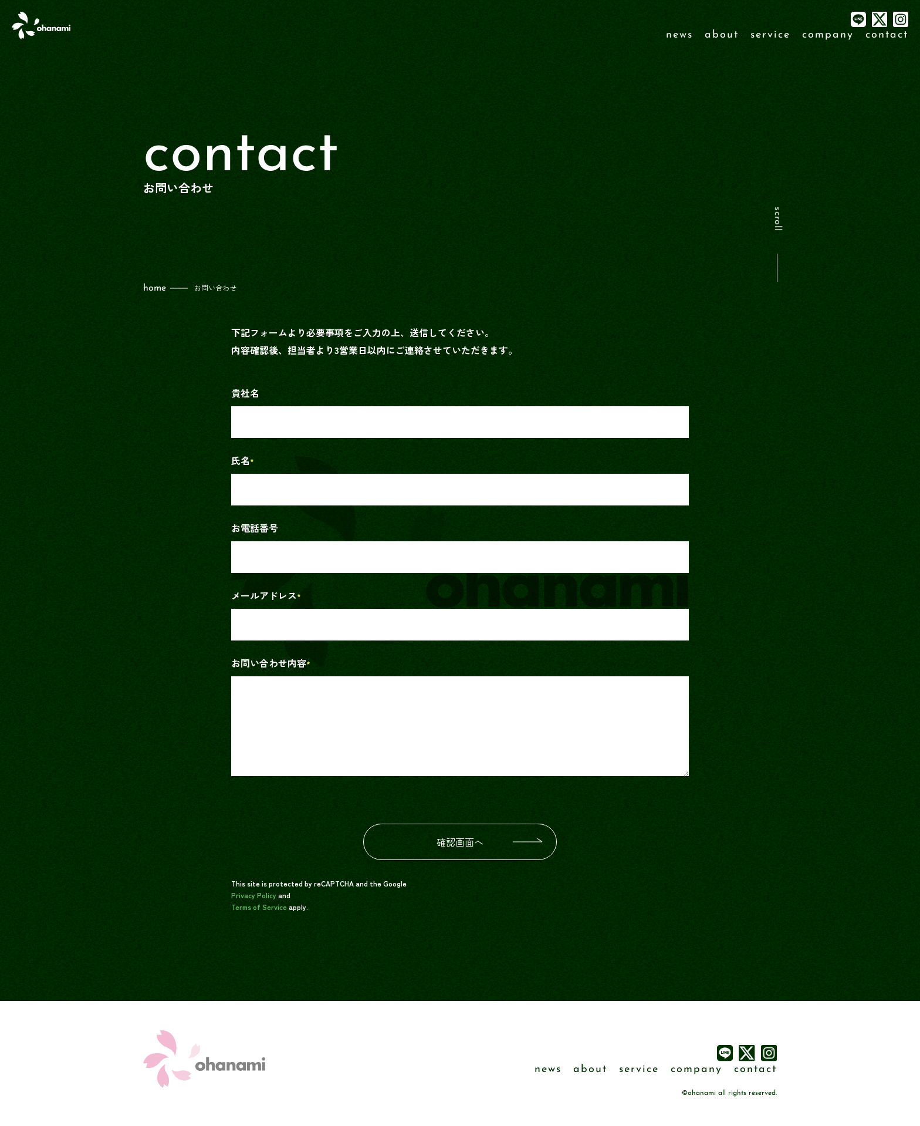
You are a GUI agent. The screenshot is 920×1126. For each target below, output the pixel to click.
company (828, 35)
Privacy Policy (253, 895)
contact (886, 35)
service (770, 35)
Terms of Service (259, 907)
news (679, 35)
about (722, 35)
